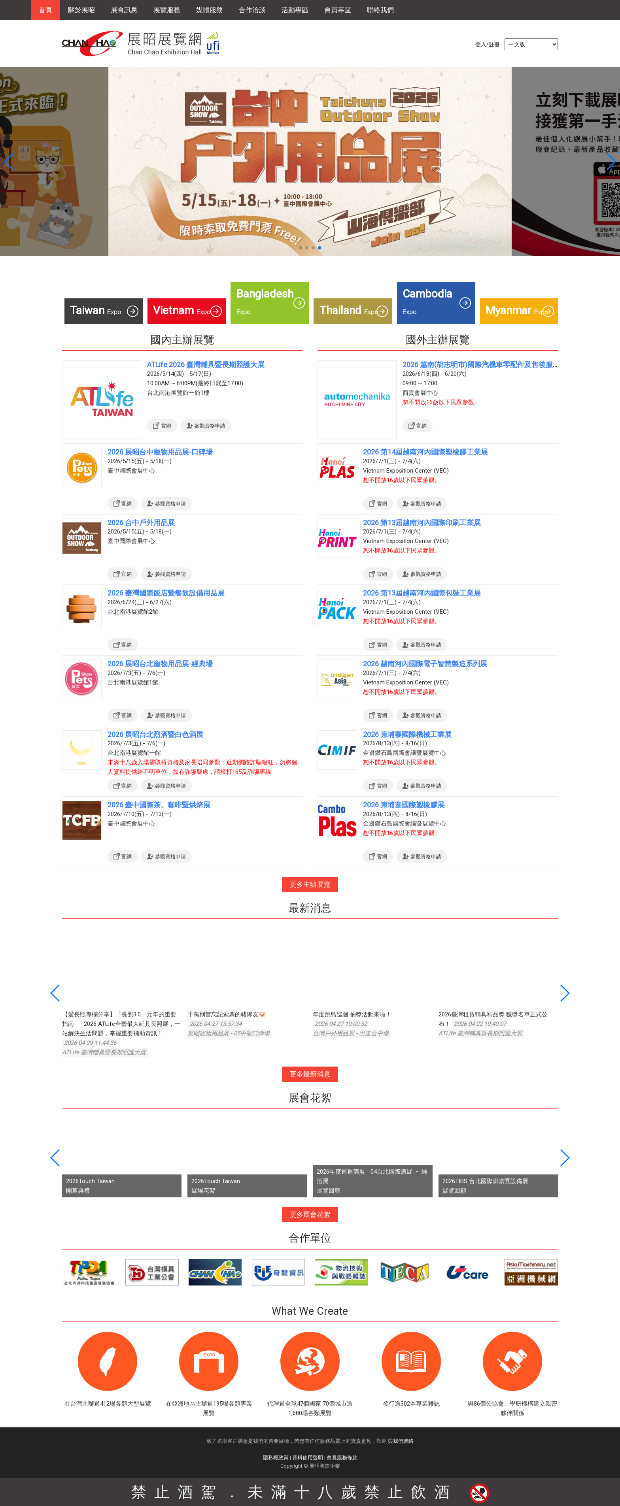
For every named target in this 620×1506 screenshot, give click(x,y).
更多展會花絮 (310, 1214)
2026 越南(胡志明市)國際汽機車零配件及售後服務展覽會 (492, 364)
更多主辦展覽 (310, 884)
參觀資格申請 (210, 426)
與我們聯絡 (401, 1441)
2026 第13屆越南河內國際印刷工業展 (422, 522)
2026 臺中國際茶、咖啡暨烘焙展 (159, 805)
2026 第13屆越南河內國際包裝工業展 (422, 593)
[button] (300, 247)
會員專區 (337, 10)
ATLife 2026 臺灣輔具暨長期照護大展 (206, 364)
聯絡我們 (380, 10)
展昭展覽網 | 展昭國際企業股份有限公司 (145, 43)
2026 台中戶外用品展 (141, 522)
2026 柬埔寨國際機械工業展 (407, 734)
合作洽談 (252, 10)
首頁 (45, 10)
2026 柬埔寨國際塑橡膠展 (403, 805)
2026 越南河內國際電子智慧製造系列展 (425, 664)
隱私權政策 (276, 1458)
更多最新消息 (310, 1074)
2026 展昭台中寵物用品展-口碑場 (160, 452)
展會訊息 (124, 10)
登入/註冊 (487, 44)
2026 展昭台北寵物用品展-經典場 (160, 664)
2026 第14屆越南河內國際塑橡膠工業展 (425, 452)
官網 (166, 426)
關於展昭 (81, 10)
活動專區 (295, 10)
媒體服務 (209, 10)
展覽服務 (166, 10)
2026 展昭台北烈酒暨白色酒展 (155, 734)
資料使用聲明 (307, 1458)
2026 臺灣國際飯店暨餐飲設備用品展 (166, 593)
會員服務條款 (342, 1458)
